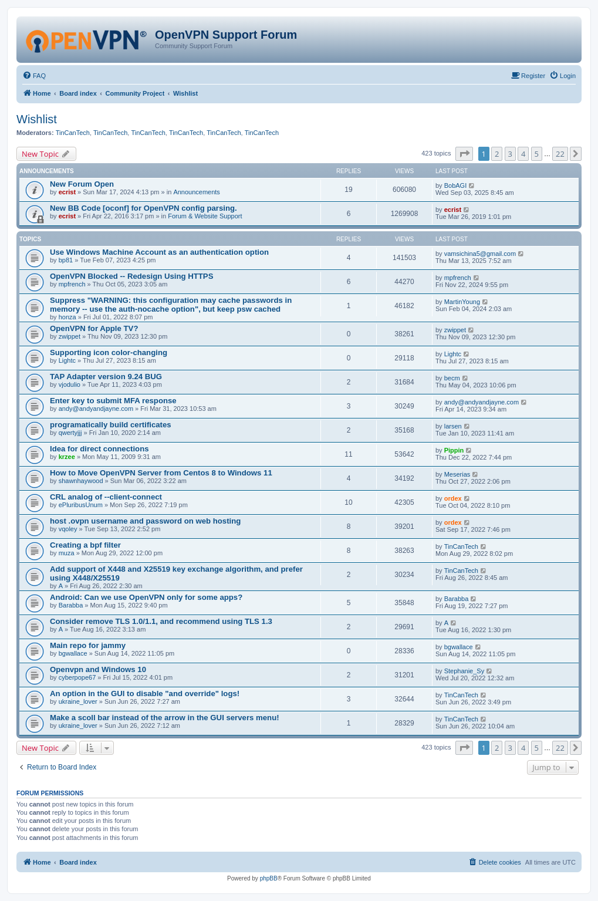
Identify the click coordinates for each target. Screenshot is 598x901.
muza (67, 552)
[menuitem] (34, 76)
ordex (453, 498)
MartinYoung (462, 301)
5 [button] (537, 154)
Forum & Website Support (205, 216)
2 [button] (497, 154)
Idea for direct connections (99, 448)
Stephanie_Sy (464, 670)
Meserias (457, 474)
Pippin (454, 450)
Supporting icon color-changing (108, 352)
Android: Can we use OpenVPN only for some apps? (146, 597)
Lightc (67, 360)
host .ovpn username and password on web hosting (145, 521)
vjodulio (69, 384)
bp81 (66, 260)
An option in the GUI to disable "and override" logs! (144, 693)
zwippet (69, 336)
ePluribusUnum (81, 504)
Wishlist (36, 119)
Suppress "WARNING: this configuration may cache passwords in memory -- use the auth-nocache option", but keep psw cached (171, 304)
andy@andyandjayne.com (96, 408)
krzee (67, 456)
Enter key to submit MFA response (113, 400)
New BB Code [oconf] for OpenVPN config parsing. (143, 208)
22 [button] (560, 154)
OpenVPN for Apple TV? (94, 328)
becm (452, 378)
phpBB (269, 878)
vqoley (68, 528)
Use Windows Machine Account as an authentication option (159, 252)
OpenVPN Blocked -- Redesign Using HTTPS (131, 276)
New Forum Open (82, 184)
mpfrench (72, 284)
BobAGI (455, 185)
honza (67, 316)
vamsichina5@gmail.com (480, 253)
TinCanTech (73, 132)
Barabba (71, 605)
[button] (464, 154)
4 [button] (523, 154)
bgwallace (73, 653)
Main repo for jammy (88, 645)
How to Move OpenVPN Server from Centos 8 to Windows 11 (161, 472)
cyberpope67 (77, 677)
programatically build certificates (110, 424)
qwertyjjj (70, 432)
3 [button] (510, 154)
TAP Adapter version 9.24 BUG (106, 376)
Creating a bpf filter (85, 545)
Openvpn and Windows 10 (98, 669)
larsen (453, 426)
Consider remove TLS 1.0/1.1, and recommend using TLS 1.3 (161, 621)
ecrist (67, 191)
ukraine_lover (78, 701)
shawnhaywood (81, 480)
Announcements (196, 191)
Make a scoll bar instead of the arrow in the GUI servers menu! (164, 717)
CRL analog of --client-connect (106, 496)
